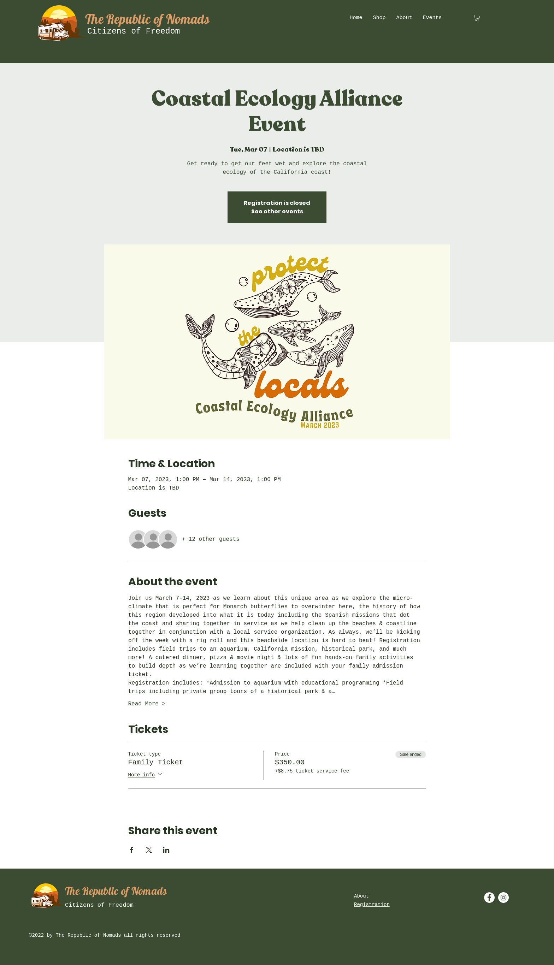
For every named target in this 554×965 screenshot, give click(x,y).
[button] (477, 18)
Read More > (147, 704)
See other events (277, 211)
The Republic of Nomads (147, 19)
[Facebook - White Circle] (489, 897)
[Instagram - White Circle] (503, 897)
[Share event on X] (149, 850)
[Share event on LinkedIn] (166, 850)
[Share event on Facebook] (131, 850)
